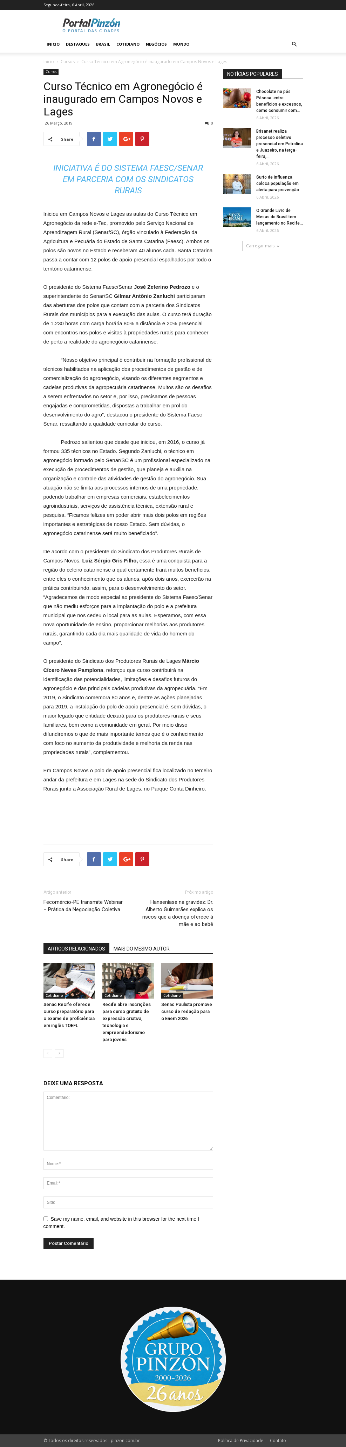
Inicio (53, 44)
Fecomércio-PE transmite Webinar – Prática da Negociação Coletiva (83, 906)
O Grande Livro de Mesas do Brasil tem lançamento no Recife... (279, 217)
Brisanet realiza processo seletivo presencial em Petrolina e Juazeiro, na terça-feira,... (279, 144)
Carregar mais (262, 246)
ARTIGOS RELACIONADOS (76, 949)
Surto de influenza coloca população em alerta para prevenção (277, 183)
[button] (294, 44)
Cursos (68, 62)
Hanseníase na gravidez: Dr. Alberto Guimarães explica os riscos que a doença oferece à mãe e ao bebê (177, 913)
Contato (278, 1440)
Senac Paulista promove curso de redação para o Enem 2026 (186, 1011)
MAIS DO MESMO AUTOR (142, 949)
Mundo (181, 44)
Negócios (156, 44)
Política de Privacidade (240, 1440)
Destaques (78, 44)
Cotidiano (128, 44)
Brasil (103, 44)
